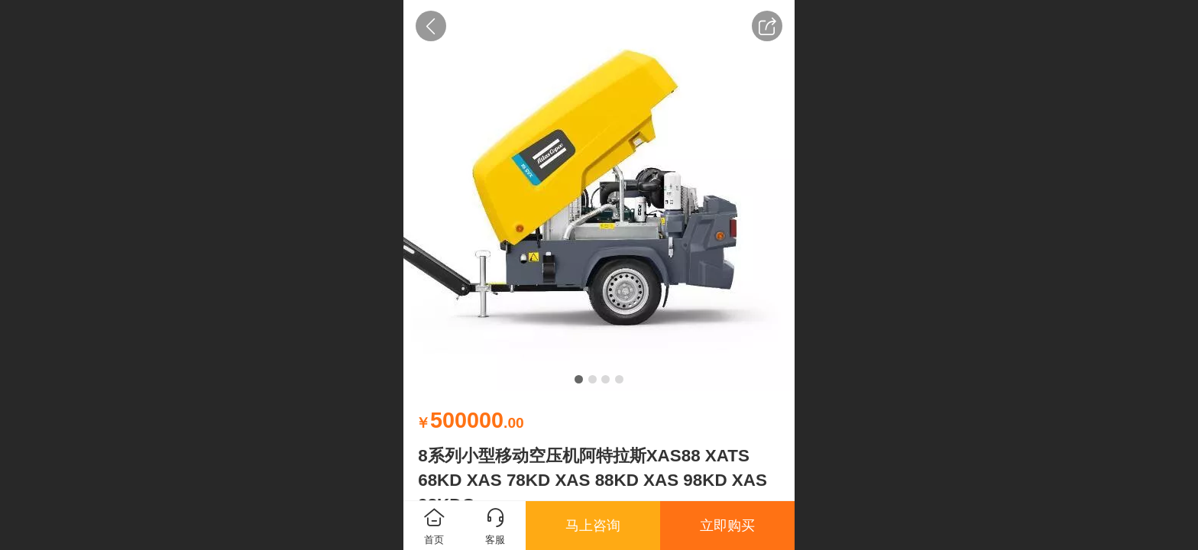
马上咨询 (592, 525)
